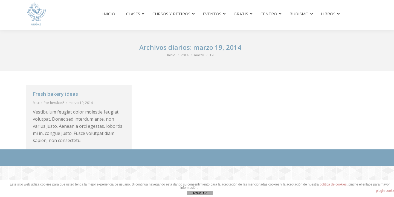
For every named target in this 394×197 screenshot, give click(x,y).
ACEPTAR (200, 193)
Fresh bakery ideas (55, 94)
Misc (36, 102)
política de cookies (333, 184)
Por (54, 102)
